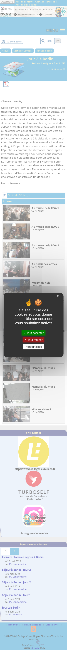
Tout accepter (33, 332)
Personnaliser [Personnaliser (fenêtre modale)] (33, 346)
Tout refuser (33, 339)
